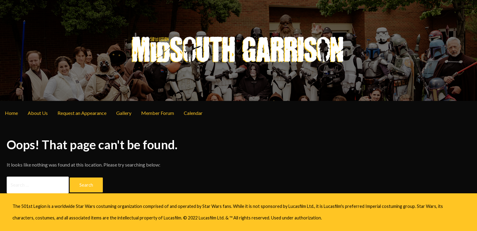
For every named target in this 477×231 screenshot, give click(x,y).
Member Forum (157, 113)
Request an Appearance (81, 113)
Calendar (193, 113)
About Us (38, 113)
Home (11, 113)
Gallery (123, 113)
